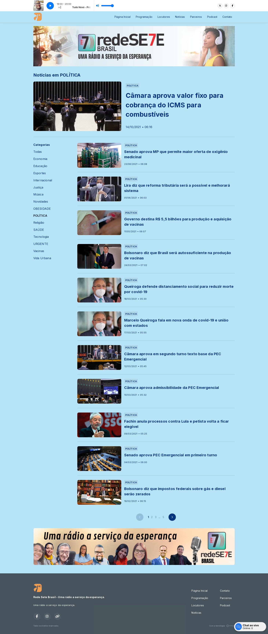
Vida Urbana (42, 258)
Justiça (38, 187)
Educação (40, 166)
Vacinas (38, 251)
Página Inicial (122, 16)
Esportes (39, 173)
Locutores (164, 16)
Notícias (180, 16)
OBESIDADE (42, 208)
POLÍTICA (40, 215)
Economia (40, 159)
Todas (37, 152)
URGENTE (40, 244)
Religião (38, 222)
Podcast (212, 16)
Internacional (42, 180)
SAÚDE (38, 230)
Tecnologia (41, 237)
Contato (227, 16)
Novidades (40, 201)
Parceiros (196, 16)
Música (38, 194)
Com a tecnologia (222, 625)
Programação (144, 16)
